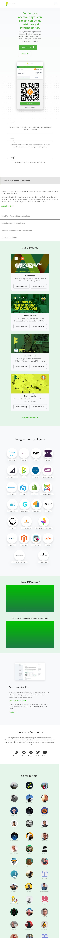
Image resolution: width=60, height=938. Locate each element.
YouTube (44, 791)
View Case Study (21, 273)
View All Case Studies (30, 404)
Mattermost (16, 792)
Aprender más (23, 41)
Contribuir (13, 751)
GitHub (24, 791)
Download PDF (38, 273)
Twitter (38, 791)
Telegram (31, 791)
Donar (40, 41)
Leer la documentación (17, 739)
